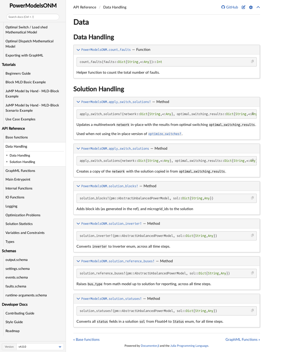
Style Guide (14, 322)
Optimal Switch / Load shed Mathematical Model (26, 30)
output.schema (16, 260)
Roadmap (12, 331)
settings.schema (17, 269)
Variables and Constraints (25, 233)
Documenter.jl (150, 345)
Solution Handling (98, 89)
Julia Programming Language (189, 345)
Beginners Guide (18, 73)
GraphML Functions (20, 171)
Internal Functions (19, 188)
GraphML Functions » (242, 339)
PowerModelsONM (33, 6)
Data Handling (16, 146)
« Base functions (86, 339)
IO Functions (14, 197)
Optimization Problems (23, 215)
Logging (11, 206)
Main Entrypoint (17, 179)
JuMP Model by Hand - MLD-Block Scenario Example (32, 108)
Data (81, 22)
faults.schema (15, 286)
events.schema (16, 277)
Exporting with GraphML (24, 55)
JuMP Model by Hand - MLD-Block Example (32, 93)
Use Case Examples (20, 119)
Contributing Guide (19, 313)
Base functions (16, 137)
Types (9, 242)
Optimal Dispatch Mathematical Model (29, 44)
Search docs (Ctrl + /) (21, 17)
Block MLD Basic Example (25, 82)
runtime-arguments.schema (26, 295)
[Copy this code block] (252, 61)
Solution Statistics (19, 224)
